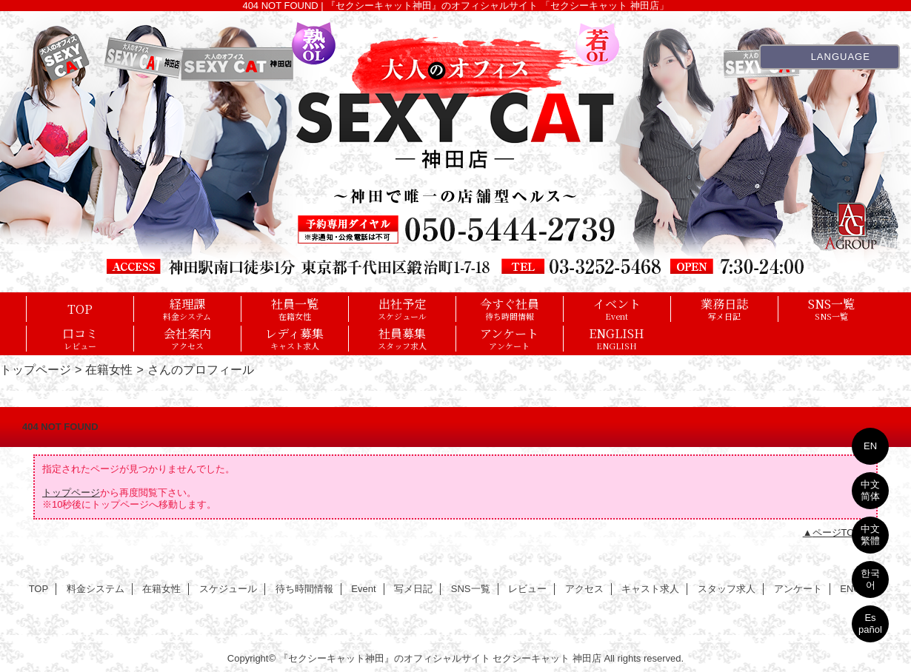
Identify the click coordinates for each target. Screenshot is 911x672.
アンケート (798, 588)
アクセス (584, 588)
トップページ (35, 369)
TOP (80, 308)
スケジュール (228, 588)
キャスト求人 (650, 588)
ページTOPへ (841, 532)
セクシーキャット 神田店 (547, 658)
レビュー (527, 588)
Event (363, 588)
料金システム (95, 588)
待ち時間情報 (304, 588)
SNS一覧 (470, 588)
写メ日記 (413, 588)
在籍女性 (109, 369)
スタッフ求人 (726, 588)
